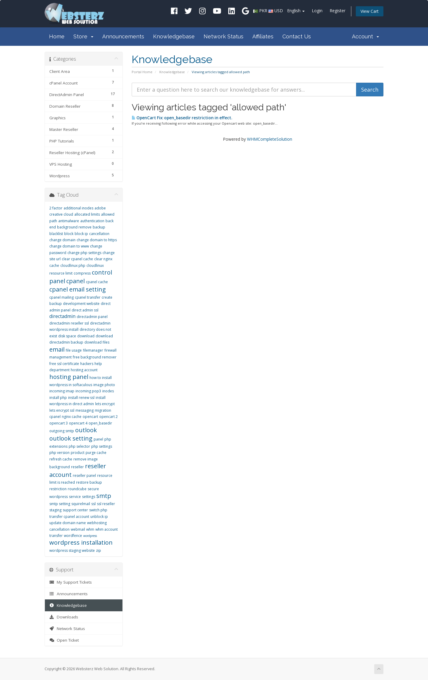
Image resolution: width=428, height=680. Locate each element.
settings (88, 496)
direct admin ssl (85, 310)
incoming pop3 (88, 391)
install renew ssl (81, 397)
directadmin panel (92, 316)
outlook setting (70, 438)
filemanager (93, 350)
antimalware (68, 220)
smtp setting (59, 503)
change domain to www (69, 246)
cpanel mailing (61, 297)
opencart (90, 416)
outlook (86, 430)
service (75, 496)
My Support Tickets (70, 582)
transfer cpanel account (69, 516)
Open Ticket (64, 640)
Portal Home (142, 72)
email (56, 349)
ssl (93, 503)
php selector (79, 446)
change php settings (84, 252)
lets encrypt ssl (61, 410)
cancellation (99, 233)
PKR (263, 10)
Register (337, 10)
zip (98, 550)
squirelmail (80, 503)
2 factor (55, 208)
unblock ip (99, 516)
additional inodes (78, 208)
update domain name (67, 522)
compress (82, 273)
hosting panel (68, 377)
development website (81, 303)
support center (75, 510)
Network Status (223, 36)
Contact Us (296, 36)
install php (58, 397)
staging (55, 510)
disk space (67, 336)
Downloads (63, 617)
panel (98, 439)
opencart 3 (58, 423)
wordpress (90, 536)
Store (83, 36)
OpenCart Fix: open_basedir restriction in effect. (182, 117)
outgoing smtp (61, 430)
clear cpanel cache (77, 258)
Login (317, 10)
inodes (108, 391)
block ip (81, 233)
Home (56, 36)
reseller (77, 466)
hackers (86, 363)
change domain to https (97, 239)
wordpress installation (81, 542)
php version (59, 452)
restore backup (89, 482)
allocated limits (87, 214)
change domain (62, 239)
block (68, 233)
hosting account (84, 369)
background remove (74, 227)
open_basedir (100, 423)
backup (99, 227)
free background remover (95, 357)
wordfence (73, 535)
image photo (104, 384)
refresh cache (60, 459)
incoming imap (61, 391)
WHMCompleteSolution (269, 139)
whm (90, 529)
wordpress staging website (72, 550)
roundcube (77, 488)
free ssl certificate (64, 363)
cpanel (75, 281)
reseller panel (84, 475)
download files (96, 342)
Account (365, 36)
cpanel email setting (77, 289)
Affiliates (262, 36)
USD (278, 10)
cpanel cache (97, 281)
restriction (58, 488)
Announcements (123, 36)
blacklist (56, 233)
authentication (92, 220)
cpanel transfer (87, 297)
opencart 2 (108, 416)
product (77, 452)
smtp (103, 496)
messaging (84, 410)
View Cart (370, 11)
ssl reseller (106, 503)
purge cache (96, 452)
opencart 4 (78, 423)
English (296, 10)
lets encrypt (105, 403)
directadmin (62, 316)
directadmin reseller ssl (69, 323)
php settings (101, 446)
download (86, 336)
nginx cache (71, 416)
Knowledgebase (174, 36)
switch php (98, 510)
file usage (74, 350)
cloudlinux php (72, 265)
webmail (78, 529)
